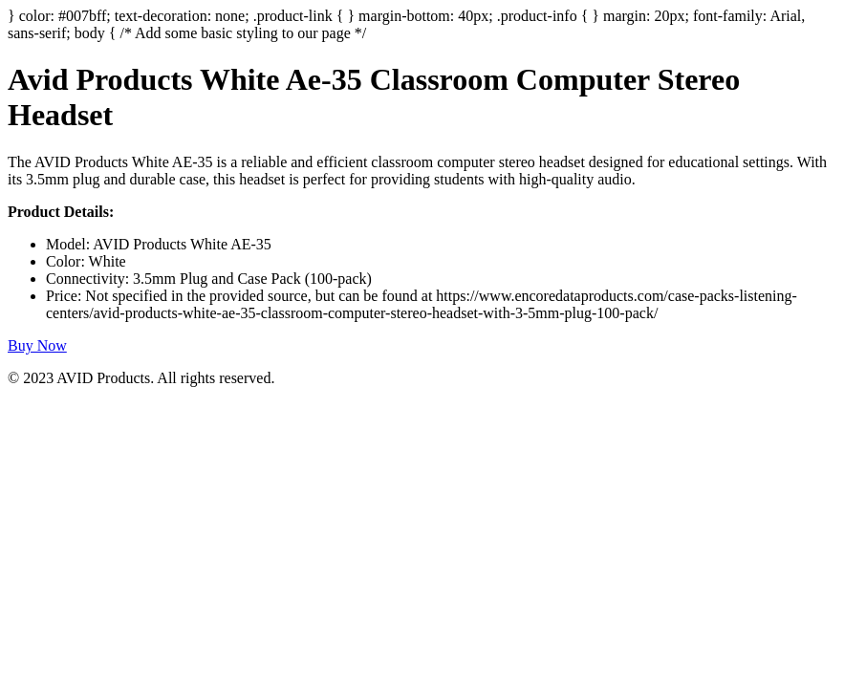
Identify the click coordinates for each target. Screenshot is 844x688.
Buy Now (37, 345)
